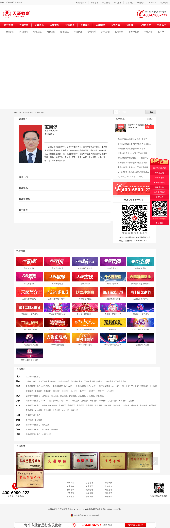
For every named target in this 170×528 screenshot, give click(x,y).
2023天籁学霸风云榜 (140, 345)
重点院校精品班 (159, 168)
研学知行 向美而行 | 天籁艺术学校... (132, 149)
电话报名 (108, 486)
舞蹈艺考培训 (29, 284)
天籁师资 (51, 31)
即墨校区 (89, 405)
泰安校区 (74, 410)
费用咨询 (70, 490)
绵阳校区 (100, 396)
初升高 (129, 25)
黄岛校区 (47, 410)
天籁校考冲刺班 (85, 299)
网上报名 (108, 490)
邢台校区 (38, 420)
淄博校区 (107, 405)
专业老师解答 (135, 525)
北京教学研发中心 (33, 377)
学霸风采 (92, 31)
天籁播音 (54, 25)
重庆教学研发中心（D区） (110, 386)
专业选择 (70, 486)
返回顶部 (159, 223)
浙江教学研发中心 (33, 425)
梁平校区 (38, 391)
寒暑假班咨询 (159, 182)
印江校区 (123, 401)
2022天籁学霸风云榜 (112, 345)
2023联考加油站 (85, 345)
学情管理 (89, 493)
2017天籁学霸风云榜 (140, 329)
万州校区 (135, 386)
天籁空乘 (115, 25)
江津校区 (92, 391)
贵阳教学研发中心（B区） (59, 401)
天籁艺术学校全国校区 (57, 299)
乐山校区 (82, 396)
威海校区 (134, 405)
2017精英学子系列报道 (85, 329)
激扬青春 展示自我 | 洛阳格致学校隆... (133, 163)
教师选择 (70, 496)
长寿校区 (83, 391)
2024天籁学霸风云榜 (29, 360)
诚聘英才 (141, 3)
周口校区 (45, 429)
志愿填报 (89, 496)
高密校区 (29, 410)
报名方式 (108, 483)
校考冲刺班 (133, 31)
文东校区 (56, 410)
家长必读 (105, 31)
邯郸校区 (29, 420)
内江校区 (55, 396)
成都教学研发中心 (33, 396)
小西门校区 (46, 434)
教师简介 (40, 113)
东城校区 (65, 410)
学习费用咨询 (159, 192)
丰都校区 (47, 391)
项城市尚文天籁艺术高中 (116, 381)
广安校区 (91, 396)
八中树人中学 (31, 381)
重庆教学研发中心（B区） (63, 386)
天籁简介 (10, 31)
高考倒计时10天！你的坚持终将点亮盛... (134, 144)
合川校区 (74, 391)
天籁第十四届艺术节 (85, 314)
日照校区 (153, 405)
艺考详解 (119, 31)
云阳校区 (65, 391)
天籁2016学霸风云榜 (57, 329)
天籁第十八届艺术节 (140, 314)
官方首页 (8, 25)
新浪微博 (94, 3)
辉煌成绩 (24, 31)
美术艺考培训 (29, 268)
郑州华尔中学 (64, 381)
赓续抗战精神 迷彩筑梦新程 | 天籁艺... (133, 139)
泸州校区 (73, 396)
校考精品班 (159, 173)
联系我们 (129, 3)
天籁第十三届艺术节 (57, 314)
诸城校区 (38, 410)
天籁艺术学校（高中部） (94, 381)
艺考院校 (152, 3)
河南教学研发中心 (33, 429)
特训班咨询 (159, 178)
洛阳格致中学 (76, 381)
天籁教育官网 (81, 3)
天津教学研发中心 (33, 415)
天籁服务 (89, 483)
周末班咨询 (159, 187)
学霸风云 (148, 31)
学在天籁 (78, 31)
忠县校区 (102, 391)
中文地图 (164, 3)
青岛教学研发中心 (49, 405)
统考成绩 (37, 31)
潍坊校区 (98, 405)
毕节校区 (103, 401)
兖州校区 (71, 405)
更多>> (150, 119)
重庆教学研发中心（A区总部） (38, 386)
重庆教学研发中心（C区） (86, 386)
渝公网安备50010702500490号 (86, 515)
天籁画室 (23, 25)
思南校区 (132, 401)
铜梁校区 (29, 391)
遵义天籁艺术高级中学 (47, 381)
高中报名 (159, 197)
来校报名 (108, 496)
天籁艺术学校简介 (29, 299)
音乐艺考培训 (57, 268)
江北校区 (126, 386)
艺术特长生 (145, 25)
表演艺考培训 (112, 268)
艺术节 (161, 31)
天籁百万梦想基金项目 (140, 284)
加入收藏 (117, 3)
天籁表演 (69, 25)
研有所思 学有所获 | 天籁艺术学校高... (133, 172)
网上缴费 (108, 493)
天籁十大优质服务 (29, 329)
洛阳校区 (55, 429)
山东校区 (62, 405)
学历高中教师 (28, 113)
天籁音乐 (39, 25)
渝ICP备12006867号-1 (112, 509)
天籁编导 (85, 25)
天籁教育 (18, 2)
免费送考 (89, 490)
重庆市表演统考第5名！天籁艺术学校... (134, 167)
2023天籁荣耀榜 (57, 345)
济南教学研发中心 (33, 405)
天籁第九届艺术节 (112, 299)
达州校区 (45, 396)
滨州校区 (125, 405)
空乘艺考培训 (140, 268)
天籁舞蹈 (100, 25)
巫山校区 (111, 391)
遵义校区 (75, 401)
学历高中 (161, 25)
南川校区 (56, 391)
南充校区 (64, 396)
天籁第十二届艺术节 (29, 314)
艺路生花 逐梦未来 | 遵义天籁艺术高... (133, 153)
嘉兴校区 (45, 425)
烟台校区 (143, 405)
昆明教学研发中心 (33, 434)
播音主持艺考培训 (85, 268)
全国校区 (64, 31)
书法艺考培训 (85, 284)
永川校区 (153, 386)
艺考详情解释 (112, 284)
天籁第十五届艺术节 (113, 314)
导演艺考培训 (57, 284)
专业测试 (89, 486)
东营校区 (80, 405)
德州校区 (116, 405)
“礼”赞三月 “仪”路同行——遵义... (131, 177)
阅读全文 (149, 127)
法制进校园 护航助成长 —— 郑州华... (133, 158)
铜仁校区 (94, 401)
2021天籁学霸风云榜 (29, 345)
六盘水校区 (113, 401)
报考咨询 (70, 483)
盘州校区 (85, 401)
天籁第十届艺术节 (140, 299)
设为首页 (106, 3)
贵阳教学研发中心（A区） (36, 401)
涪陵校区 (144, 386)
